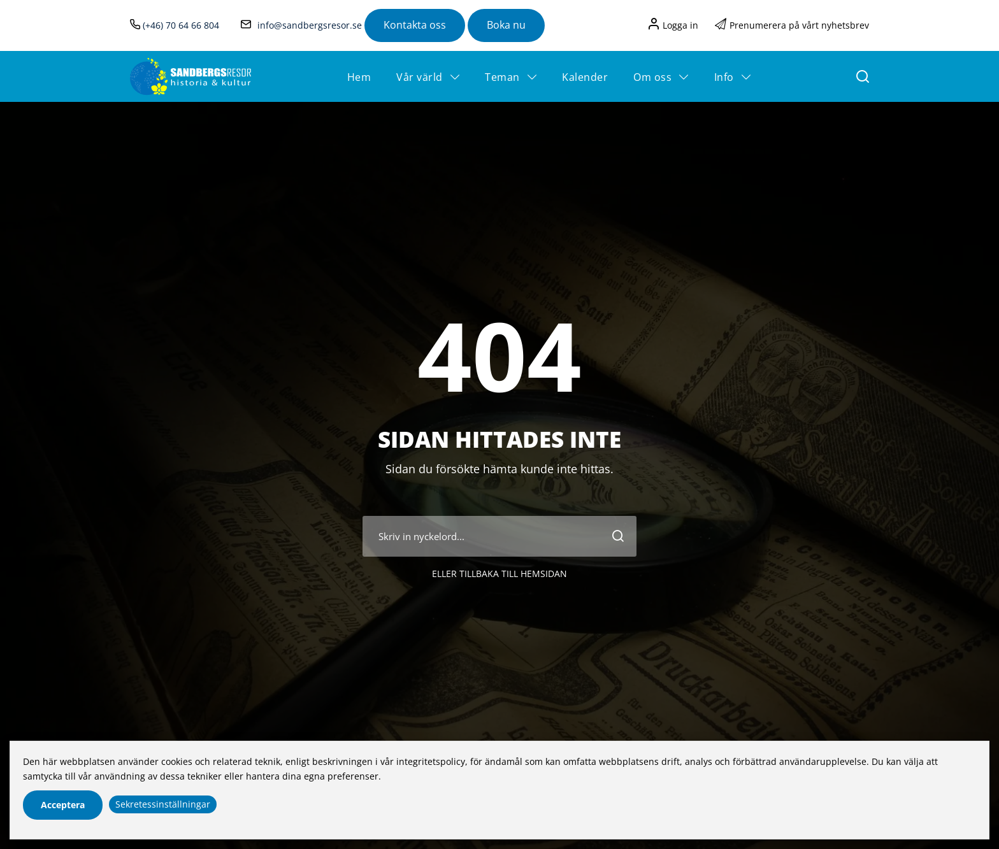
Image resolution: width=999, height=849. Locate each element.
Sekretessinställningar (162, 804)
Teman (502, 77)
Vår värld (419, 77)
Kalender (585, 77)
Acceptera (63, 805)
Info (724, 77)
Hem (359, 77)
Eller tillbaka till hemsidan (499, 603)
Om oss (652, 77)
